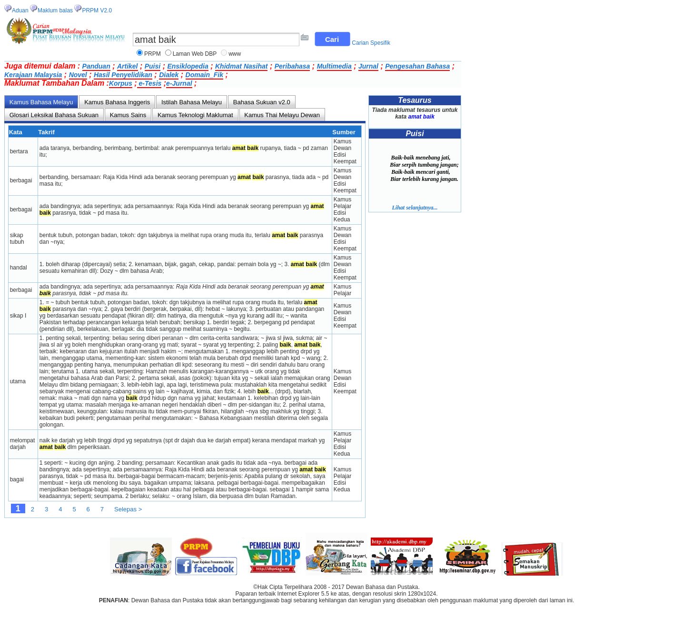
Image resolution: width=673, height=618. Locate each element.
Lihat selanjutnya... (414, 207)
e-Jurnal (179, 83)
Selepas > (128, 509)
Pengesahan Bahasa (417, 66)
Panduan (96, 66)
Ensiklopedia (187, 66)
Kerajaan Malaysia (33, 75)
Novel (78, 75)
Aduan (20, 10)
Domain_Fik (204, 75)
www (234, 53)
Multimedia (334, 66)
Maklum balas (55, 10)
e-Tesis (149, 83)
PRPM (152, 53)
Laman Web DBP (195, 53)
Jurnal (368, 66)
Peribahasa (292, 66)
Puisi (152, 66)
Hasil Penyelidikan (123, 75)
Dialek (168, 75)
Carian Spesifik (371, 43)
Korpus (120, 83)
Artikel (127, 66)
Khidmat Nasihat (241, 66)
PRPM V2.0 (97, 10)
